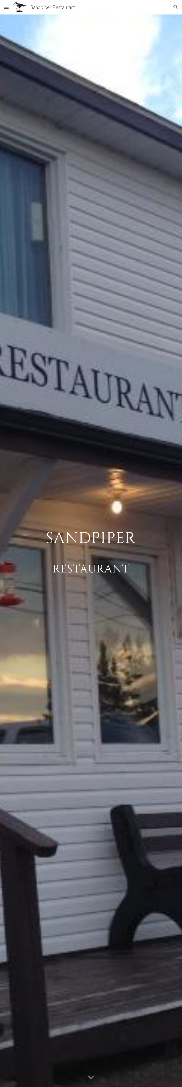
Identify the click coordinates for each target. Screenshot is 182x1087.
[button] (6, 7)
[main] (91, 551)
